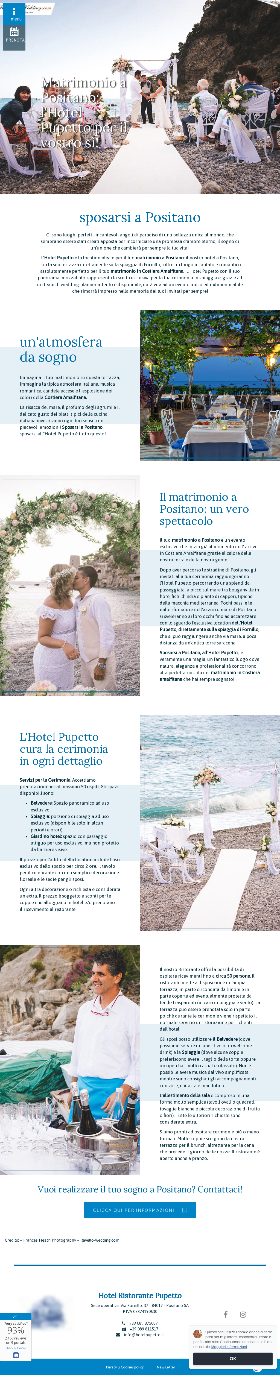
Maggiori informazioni (229, 1346)
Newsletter (166, 1367)
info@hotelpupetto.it (144, 1334)
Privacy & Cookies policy (125, 1367)
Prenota (15, 40)
